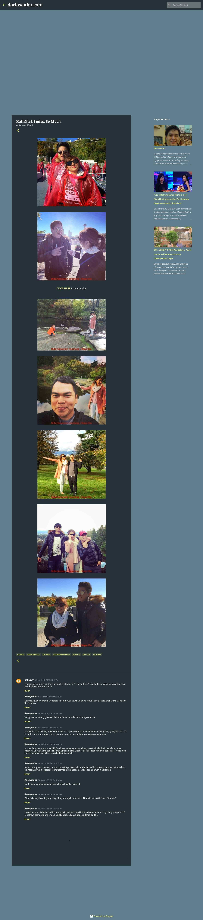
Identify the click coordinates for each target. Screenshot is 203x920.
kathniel (46, 654)
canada (20, 654)
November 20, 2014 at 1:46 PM (50, 744)
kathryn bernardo (61, 654)
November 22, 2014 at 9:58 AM (50, 780)
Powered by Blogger (101, 916)
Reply (27, 691)
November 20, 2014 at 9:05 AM (50, 728)
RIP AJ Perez (159, 148)
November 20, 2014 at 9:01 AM (50, 713)
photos (86, 654)
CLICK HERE (63, 288)
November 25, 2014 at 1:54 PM (50, 808)
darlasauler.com (25, 5)
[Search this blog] (186, 5)
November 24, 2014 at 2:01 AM (50, 794)
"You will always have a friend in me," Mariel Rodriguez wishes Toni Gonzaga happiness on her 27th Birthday (171, 199)
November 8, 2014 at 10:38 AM (50, 697)
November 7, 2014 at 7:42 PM (46, 680)
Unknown (29, 680)
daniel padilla (33, 654)
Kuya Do (76, 654)
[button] (18, 131)
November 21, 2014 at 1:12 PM (50, 763)
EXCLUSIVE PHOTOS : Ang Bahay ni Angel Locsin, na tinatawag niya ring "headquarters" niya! (172, 254)
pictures (97, 654)
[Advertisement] (101, 93)
